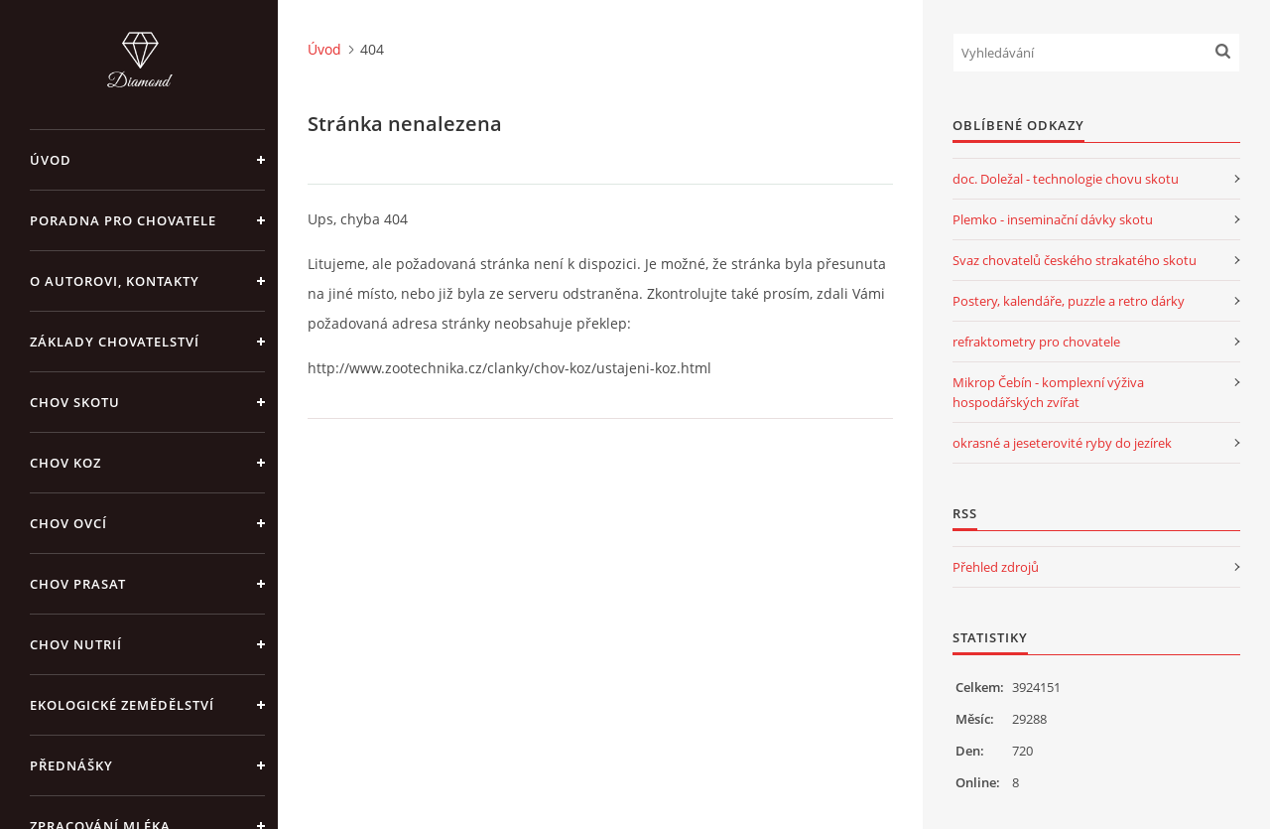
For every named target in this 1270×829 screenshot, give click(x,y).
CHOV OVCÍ (68, 523)
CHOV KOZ (65, 463)
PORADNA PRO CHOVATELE (123, 220)
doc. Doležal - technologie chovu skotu (1065, 179)
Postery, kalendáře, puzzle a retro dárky (1068, 301)
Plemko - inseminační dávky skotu (1052, 219)
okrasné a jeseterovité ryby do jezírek (1062, 443)
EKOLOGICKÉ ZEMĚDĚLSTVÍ (122, 705)
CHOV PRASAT (78, 584)
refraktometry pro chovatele (1036, 341)
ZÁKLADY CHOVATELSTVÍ (114, 341)
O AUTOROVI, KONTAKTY (114, 281)
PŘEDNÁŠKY (71, 765)
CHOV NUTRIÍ (76, 644)
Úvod (50, 160)
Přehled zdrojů (995, 567)
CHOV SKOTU (75, 402)
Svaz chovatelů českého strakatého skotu (1074, 260)
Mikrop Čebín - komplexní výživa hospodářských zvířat (1048, 392)
